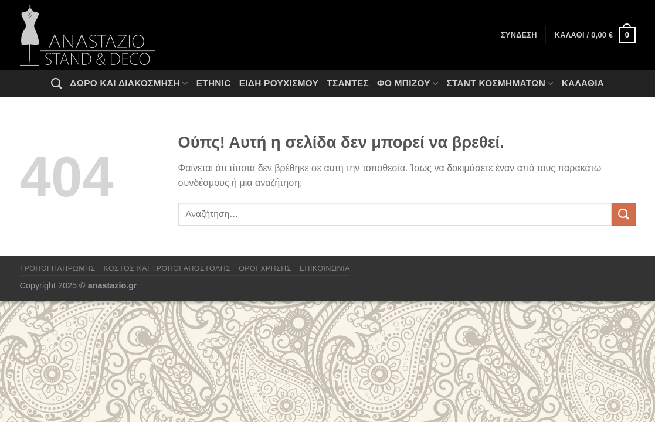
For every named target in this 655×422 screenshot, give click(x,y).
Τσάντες (348, 83)
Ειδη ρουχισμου (279, 83)
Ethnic (213, 83)
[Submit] (623, 214)
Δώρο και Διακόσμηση (129, 83)
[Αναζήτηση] (56, 83)
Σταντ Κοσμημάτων (499, 83)
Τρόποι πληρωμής (58, 268)
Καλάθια (583, 83)
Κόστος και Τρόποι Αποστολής (167, 268)
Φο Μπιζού (407, 83)
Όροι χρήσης (265, 268)
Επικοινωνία (325, 268)
